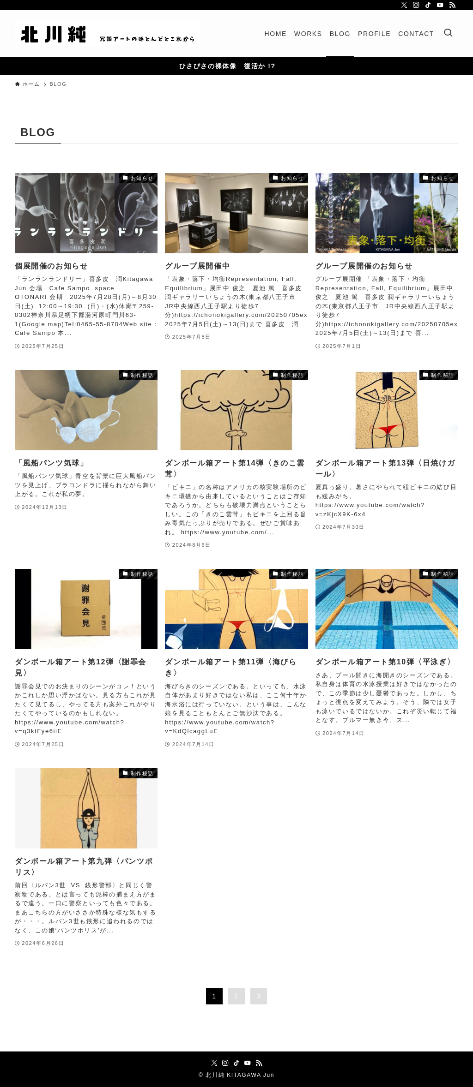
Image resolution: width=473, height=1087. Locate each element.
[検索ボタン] (448, 33)
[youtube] (440, 5)
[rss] (452, 5)
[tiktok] (428, 5)
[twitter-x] (404, 5)
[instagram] (416, 5)
